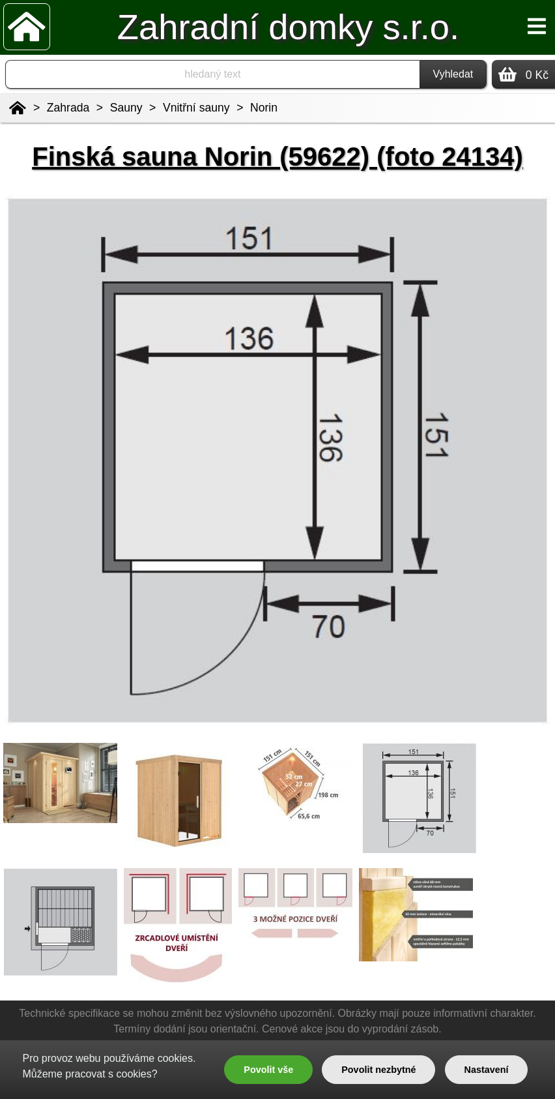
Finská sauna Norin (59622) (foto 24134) (277, 156)
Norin (264, 107)
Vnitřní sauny (196, 107)
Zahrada (68, 107)
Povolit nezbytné (378, 1069)
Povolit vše (268, 1069)
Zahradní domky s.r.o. (288, 27)
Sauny (126, 107)
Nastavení (486, 1069)
